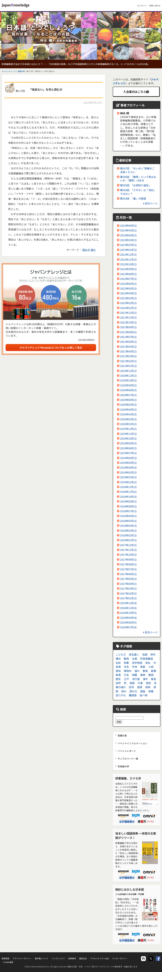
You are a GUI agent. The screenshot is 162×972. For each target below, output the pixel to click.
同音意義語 (146, 658)
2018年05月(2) (128, 521)
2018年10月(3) (128, 497)
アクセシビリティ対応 (99, 958)
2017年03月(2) (128, 588)
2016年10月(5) (128, 613)
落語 (132, 683)
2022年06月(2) (128, 284)
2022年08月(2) (128, 274)
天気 (126, 667)
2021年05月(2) (128, 346)
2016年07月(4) (128, 627)
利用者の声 (123, 766)
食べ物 (143, 695)
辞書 (150, 691)
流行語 (136, 679)
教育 (145, 671)
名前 (118, 663)
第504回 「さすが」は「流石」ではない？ (138, 191)
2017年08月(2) (128, 564)
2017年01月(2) (128, 598)
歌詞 (150, 675)
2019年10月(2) (128, 438)
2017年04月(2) (128, 584)
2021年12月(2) (128, 313)
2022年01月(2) (128, 308)
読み (123, 691)
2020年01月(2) (128, 424)
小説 (150, 667)
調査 (142, 691)
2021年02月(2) (128, 361)
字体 (134, 667)
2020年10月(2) (128, 380)
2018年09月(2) (128, 501)
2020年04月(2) (128, 409)
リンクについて (58, 958)
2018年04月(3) (128, 525)
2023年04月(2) (128, 235)
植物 (142, 675)
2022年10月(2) (128, 264)
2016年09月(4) (128, 618)
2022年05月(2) (128, 288)
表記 (148, 683)
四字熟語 (137, 663)
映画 (134, 675)
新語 (118, 675)
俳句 (152, 654)
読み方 (86, 250)
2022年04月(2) (128, 293)
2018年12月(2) (128, 487)
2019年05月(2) (128, 463)
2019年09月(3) (128, 443)
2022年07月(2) (128, 279)
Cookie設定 (8, 962)
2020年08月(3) (128, 390)
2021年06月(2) (128, 342)
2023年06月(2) (128, 225)
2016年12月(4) (128, 603)
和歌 (126, 663)
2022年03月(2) (128, 298)
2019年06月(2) (128, 458)
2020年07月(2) (128, 395)
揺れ (93, 250)
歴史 (118, 679)
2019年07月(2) (128, 453)
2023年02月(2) (128, 245)
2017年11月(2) (128, 550)
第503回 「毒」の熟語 (133, 198)
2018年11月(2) (128, 492)
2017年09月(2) (128, 559)
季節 (142, 667)
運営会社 (83, 958)
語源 (139, 687)
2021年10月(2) (128, 322)
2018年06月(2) (128, 516)
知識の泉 (21, 71)
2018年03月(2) (128, 530)
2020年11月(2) (128, 375)
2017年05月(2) (128, 579)
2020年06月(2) (128, 400)
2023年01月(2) (128, 250)
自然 (118, 683)
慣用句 (128, 671)
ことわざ (121, 654)
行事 (140, 683)
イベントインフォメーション (132, 743)
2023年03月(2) (128, 240)
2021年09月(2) (128, 327)
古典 (134, 658)
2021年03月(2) (128, 356)
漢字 (145, 679)
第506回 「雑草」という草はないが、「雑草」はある (138, 178)
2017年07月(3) (128, 569)
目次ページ (150, 203)
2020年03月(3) (128, 414)
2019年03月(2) (128, 472)
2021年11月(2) (128, 317)
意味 (118, 671)
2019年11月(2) (128, 434)
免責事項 (72, 958)
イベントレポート (127, 751)
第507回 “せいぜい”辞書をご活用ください (137, 170)
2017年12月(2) (128, 545)
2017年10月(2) (128, 554)
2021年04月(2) (128, 351)
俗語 (144, 654)
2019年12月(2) (128, 429)
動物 (126, 658)
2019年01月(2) (128, 482)
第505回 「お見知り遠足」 (135, 185)
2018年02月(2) (128, 535)
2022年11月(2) (128, 259)
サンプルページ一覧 (128, 758)
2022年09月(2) (128, 269)
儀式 (118, 658)
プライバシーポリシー (22, 958)
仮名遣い (134, 654)
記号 (131, 687)
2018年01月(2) (128, 540)
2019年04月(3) (128, 467)
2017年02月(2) (128, 593)
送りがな (121, 695)
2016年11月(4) (128, 608)
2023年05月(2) (128, 230)
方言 (126, 675)
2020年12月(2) (128, 371)
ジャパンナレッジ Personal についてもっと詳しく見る (51, 347)
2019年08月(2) (128, 448)
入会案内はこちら (136, 92)
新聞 (153, 671)
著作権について (41, 958)
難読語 (133, 695)
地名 (147, 663)
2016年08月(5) (128, 622)
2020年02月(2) (128, 419)
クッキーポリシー (120, 958)
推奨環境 (5, 958)
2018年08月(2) (128, 506)
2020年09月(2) (128, 385)
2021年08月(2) (128, 332)
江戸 (126, 679)
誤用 (147, 687)
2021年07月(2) (128, 337)
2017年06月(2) (128, 574)
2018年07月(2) (128, 511)
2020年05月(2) (128, 404)
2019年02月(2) (128, 477)
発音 (153, 679)
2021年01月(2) (128, 366)
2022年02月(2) (128, 303)
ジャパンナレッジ (9, 71)
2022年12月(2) (128, 254)
